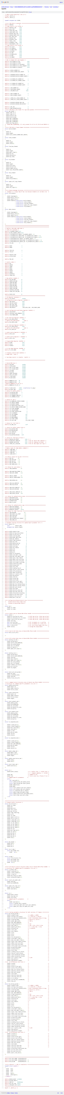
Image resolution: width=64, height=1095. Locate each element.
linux (11, 7)
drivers (47, 7)
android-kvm (5, 7)
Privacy (12, 1093)
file (30, 12)
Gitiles (8, 1093)
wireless (55, 7)
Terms (16, 1093)
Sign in (61, 2)
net (51, 7)
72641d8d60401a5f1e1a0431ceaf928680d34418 (28, 7)
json (61, 1092)
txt (58, 1092)
